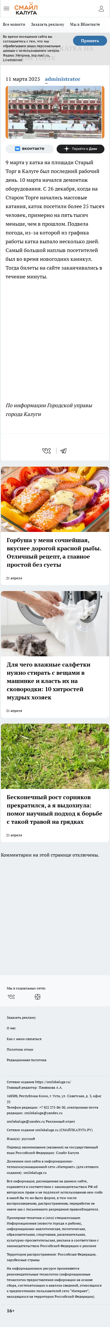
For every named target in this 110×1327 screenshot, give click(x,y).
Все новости (14, 24)
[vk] (47, 451)
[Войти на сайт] (101, 8)
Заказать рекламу (47, 24)
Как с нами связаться (24, 1039)
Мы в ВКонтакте (85, 24)
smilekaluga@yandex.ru (43, 1113)
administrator (62, 79)
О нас (11, 1028)
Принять (90, 40)
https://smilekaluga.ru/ (53, 1082)
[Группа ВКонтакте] (30, 149)
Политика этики (20, 1049)
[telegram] (65, 451)
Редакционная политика (26, 1060)
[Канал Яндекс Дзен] (81, 149)
